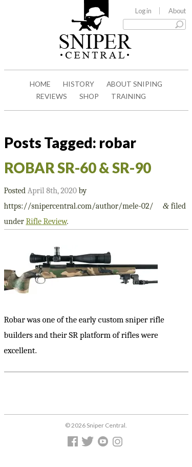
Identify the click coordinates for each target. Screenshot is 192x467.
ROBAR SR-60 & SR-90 (77, 167)
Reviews (51, 96)
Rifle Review (46, 221)
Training (128, 96)
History (78, 83)
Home (40, 83)
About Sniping (134, 83)
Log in (143, 10)
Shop (89, 96)
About (177, 10)
